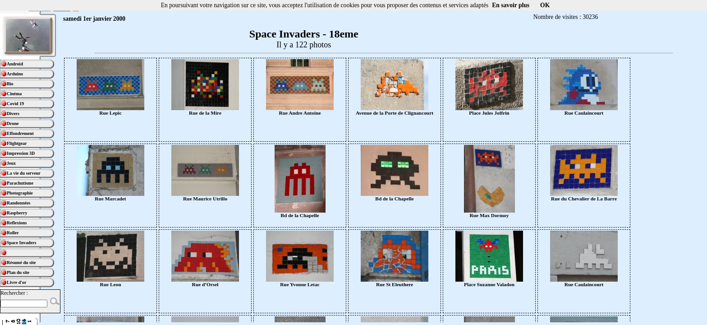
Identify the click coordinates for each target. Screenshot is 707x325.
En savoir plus (510, 5)
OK (545, 5)
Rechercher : (14, 293)
